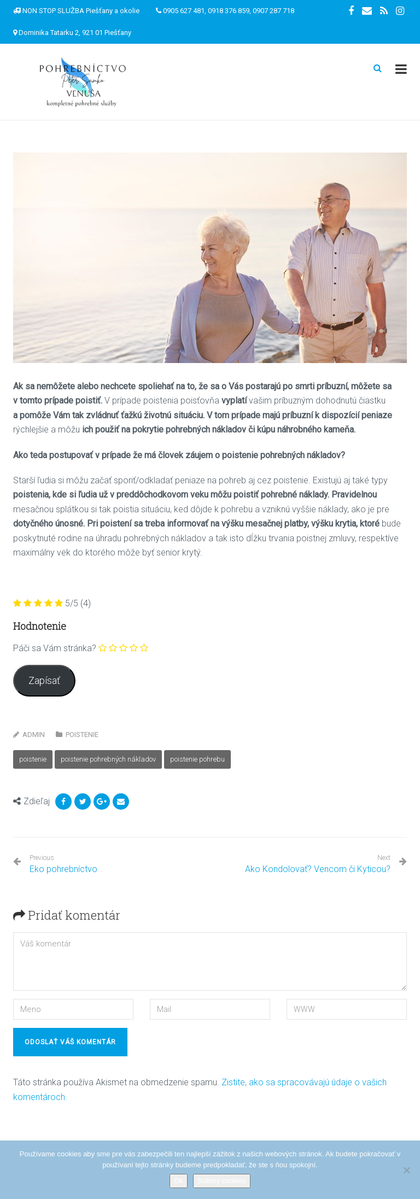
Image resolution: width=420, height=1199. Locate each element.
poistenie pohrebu (197, 759)
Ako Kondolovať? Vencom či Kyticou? (317, 869)
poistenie (32, 759)
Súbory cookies (221, 1181)
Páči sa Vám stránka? (54, 648)
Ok (178, 1181)
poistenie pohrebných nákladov (108, 759)
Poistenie (82, 734)
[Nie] (406, 1170)
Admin (33, 734)
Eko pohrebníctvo (63, 864)
